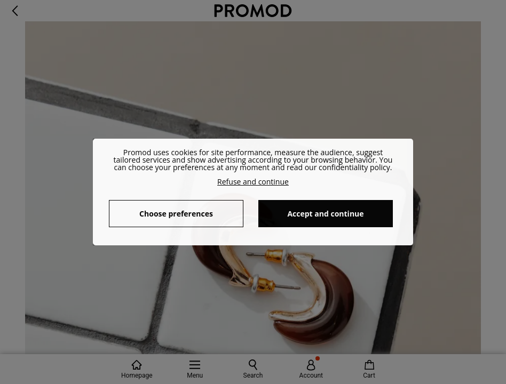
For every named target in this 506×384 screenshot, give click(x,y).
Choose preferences (176, 214)
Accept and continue (325, 214)
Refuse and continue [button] (253, 182)
